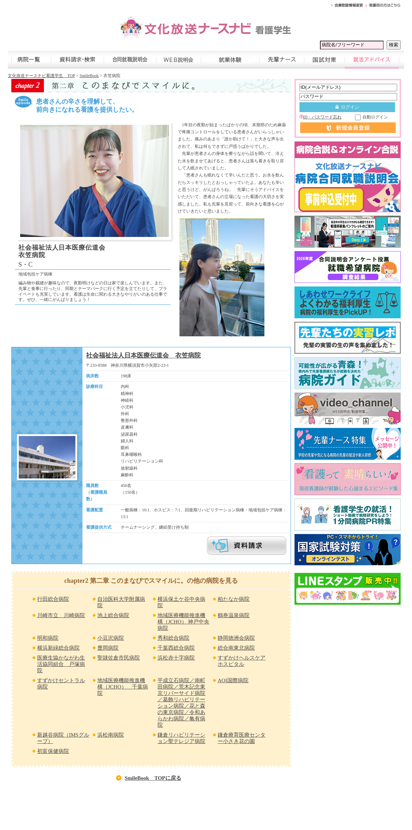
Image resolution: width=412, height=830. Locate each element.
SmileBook (89, 75)
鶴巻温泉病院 (234, 615)
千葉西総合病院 (176, 648)
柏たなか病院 (234, 599)
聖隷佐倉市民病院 (118, 658)
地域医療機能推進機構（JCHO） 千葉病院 (122, 687)
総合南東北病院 (236, 648)
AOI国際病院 (233, 680)
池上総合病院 (113, 615)
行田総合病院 (53, 599)
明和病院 (47, 638)
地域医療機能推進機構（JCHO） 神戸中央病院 (183, 622)
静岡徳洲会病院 (236, 638)
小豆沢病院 (110, 638)
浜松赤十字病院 (176, 658)
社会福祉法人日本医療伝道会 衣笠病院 (143, 355)
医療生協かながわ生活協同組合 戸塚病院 (61, 664)
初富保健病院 (53, 751)
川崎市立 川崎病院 (61, 615)
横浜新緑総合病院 (58, 648)
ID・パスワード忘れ (320, 117)
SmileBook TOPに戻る (153, 778)
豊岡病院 (108, 648)
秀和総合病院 (173, 638)
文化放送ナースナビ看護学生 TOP (41, 75)
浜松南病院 (110, 735)
